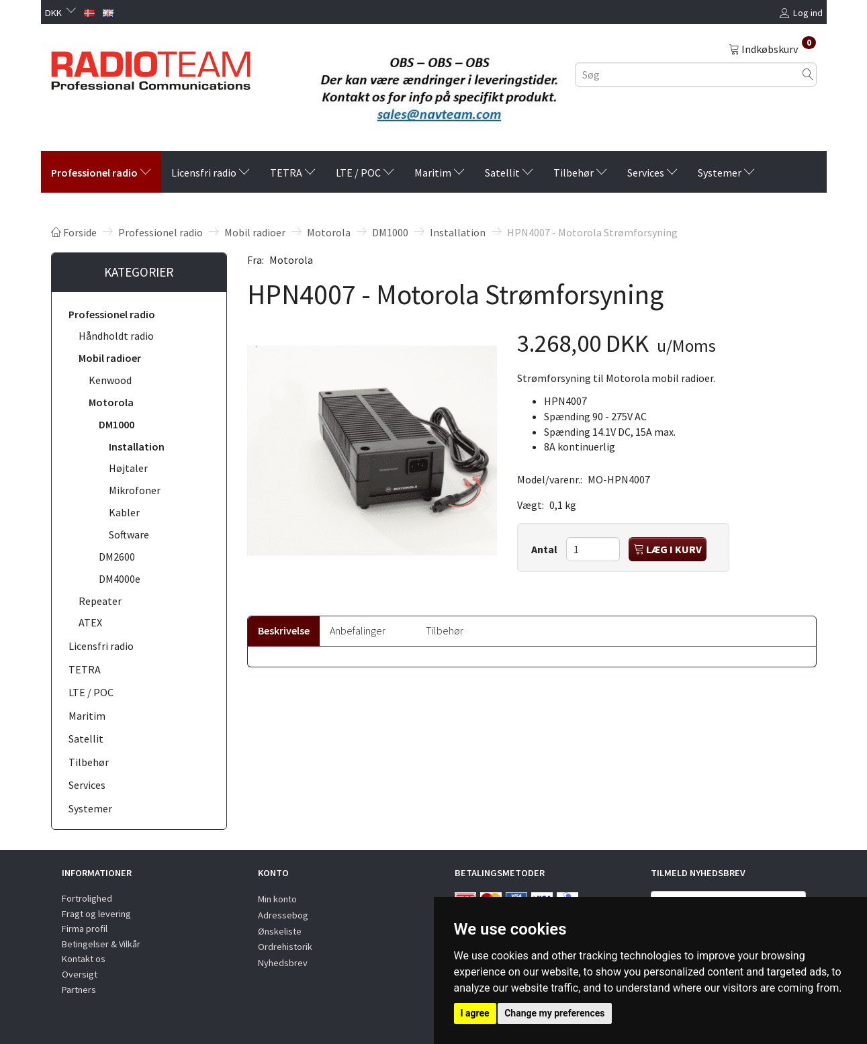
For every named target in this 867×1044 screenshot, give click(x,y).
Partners (79, 990)
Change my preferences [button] (554, 1013)
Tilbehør (444, 630)
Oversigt (79, 974)
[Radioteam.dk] (150, 67)
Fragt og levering (96, 914)
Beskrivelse (284, 630)
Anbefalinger (357, 630)
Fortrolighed (87, 898)
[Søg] (808, 74)
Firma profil (84, 928)
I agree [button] (475, 1013)
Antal (545, 549)
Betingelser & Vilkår (101, 944)
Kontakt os (83, 959)
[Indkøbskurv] (772, 48)
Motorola (291, 260)
